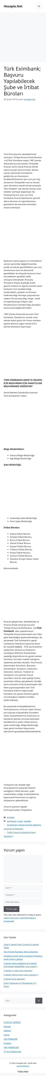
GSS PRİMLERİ (10, 1039)
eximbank (12, 821)
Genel (6, 1034)
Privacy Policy (23, 1071)
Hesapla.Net (13, 6)
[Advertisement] (23, 38)
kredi (20, 821)
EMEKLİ (7, 1030)
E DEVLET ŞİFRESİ (12, 1022)
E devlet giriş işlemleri (14, 979)
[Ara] (38, 1001)
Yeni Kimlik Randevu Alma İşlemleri (21, 951)
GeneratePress (23, 1066)
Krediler (11, 817)
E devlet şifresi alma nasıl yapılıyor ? (21, 974)
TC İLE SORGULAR (12, 1051)
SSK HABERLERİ (11, 1047)
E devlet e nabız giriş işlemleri (18, 970)
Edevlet (7, 1026)
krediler (27, 821)
